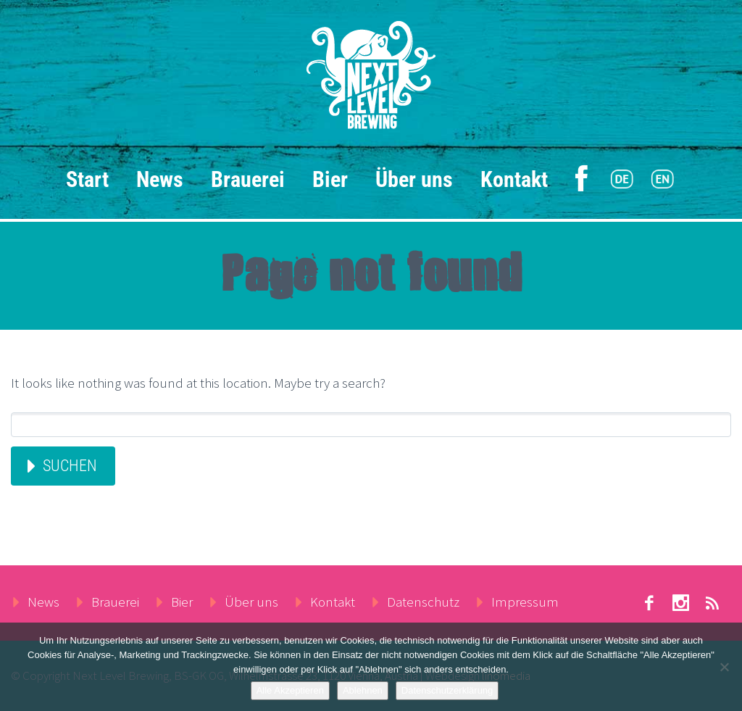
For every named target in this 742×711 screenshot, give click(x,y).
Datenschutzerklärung (447, 690)
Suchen (70, 466)
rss (713, 603)
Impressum (525, 601)
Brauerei (248, 179)
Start (87, 179)
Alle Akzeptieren (290, 690)
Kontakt (514, 179)
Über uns (414, 179)
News (159, 179)
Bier (330, 179)
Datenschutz (423, 601)
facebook (649, 603)
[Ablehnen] (724, 667)
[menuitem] (622, 179)
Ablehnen (363, 690)
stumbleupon (681, 603)
